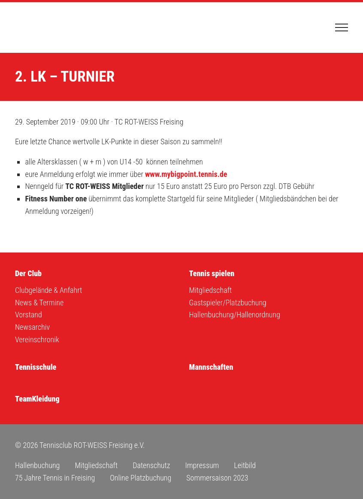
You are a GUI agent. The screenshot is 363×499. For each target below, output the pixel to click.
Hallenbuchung (37, 465)
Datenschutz (151, 465)
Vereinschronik (37, 339)
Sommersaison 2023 (217, 477)
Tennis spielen (212, 273)
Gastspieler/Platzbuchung (227, 302)
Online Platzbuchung (140, 477)
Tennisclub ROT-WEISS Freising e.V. (58, 27)
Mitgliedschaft (210, 290)
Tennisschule (35, 366)
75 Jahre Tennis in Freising (55, 477)
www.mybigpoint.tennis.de (186, 174)
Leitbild (245, 465)
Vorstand (28, 314)
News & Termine (39, 302)
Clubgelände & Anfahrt (48, 290)
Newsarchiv (32, 327)
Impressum (202, 465)
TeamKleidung (37, 398)
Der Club (28, 273)
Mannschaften (211, 366)
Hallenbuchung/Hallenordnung (234, 314)
